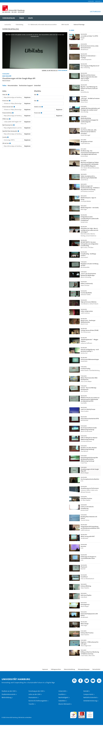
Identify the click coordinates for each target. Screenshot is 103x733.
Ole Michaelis (84, 538)
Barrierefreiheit (96, 669)
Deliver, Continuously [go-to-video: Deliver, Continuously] (87, 283)
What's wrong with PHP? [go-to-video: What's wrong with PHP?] (88, 536)
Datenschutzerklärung (69, 669)
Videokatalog (19, 24)
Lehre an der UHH (34, 694)
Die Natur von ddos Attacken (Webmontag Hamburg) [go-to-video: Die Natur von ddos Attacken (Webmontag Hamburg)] (89, 448)
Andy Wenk (84, 597)
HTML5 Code (6, 119)
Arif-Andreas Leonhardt (87, 191)
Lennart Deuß (89, 236)
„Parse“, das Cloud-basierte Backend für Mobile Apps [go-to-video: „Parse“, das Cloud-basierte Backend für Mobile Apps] (88, 274)
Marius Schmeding (86, 277)
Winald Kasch (84, 49)
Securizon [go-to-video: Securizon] (83, 546)
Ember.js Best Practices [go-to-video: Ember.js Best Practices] (87, 633)
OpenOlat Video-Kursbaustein (10, 131)
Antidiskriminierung (90, 701)
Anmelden (91, 1)
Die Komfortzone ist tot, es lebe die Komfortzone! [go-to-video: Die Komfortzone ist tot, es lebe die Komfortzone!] (89, 47)
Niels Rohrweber (85, 234)
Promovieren (33, 697)
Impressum (45, 669)
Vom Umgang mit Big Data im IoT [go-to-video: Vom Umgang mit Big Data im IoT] (90, 66)
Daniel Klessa (84, 180)
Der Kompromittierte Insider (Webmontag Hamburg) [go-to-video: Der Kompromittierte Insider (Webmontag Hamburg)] (89, 428)
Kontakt (86, 691)
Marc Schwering (85, 67)
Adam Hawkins (85, 588)
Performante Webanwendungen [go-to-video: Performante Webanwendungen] (90, 359)
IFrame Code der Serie (8, 107)
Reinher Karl (84, 353)
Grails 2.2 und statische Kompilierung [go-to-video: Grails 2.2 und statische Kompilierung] (87, 507)
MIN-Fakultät (65, 24)
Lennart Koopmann (86, 59)
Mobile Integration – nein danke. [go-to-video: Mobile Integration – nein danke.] (90, 207)
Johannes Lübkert (86, 490)
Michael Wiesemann (93, 168)
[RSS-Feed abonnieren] (69, 30)
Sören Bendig (84, 112)
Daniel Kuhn (84, 361)
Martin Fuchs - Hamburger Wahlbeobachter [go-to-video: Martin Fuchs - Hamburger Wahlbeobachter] (88, 321)
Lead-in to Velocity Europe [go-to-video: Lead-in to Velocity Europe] (88, 409)
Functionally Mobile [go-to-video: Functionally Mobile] (86, 293)
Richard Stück (84, 510)
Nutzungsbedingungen (83, 669)
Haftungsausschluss (56, 669)
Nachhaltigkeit (63, 697)
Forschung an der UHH (36, 691)
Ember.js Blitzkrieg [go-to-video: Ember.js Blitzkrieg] (86, 586)
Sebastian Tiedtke (86, 294)
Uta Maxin (83, 170)
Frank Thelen (84, 655)
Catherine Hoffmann (86, 343)
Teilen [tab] (4, 85)
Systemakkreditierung (98, 712)
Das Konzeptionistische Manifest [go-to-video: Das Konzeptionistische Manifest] (90, 479)
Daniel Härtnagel (85, 135)
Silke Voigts (84, 625)
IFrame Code (6, 101)
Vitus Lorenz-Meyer (86, 381)
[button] (98, 1)
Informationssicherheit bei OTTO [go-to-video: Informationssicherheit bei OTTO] (90, 418)
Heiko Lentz (94, 490)
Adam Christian (85, 285)
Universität (62, 691)
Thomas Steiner (85, 520)
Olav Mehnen (84, 451)
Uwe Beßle (84, 403)
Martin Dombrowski (86, 431)
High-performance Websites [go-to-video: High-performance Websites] (88, 302)
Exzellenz (61, 694)
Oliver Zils (83, 123)
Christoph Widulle (86, 201)
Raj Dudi (83, 569)
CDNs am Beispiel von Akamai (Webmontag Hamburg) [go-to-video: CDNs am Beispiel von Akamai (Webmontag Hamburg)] (89, 438)
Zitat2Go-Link (38, 107)
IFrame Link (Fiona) (7, 113)
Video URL (5, 94)
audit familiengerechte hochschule (73, 714)
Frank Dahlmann (85, 143)
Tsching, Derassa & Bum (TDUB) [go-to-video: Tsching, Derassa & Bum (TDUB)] (89, 330)
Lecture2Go (7, 24)
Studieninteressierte (8, 694)
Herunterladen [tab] (13, 85)
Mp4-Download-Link (8, 125)
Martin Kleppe (6, 80)
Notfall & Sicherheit (90, 697)
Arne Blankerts (85, 304)
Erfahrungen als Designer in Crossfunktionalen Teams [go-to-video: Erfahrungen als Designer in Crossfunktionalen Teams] (88, 557)
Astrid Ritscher (85, 92)
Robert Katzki (84, 370)
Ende (36, 101)
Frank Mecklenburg (94, 370)
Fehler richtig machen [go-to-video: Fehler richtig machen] (87, 311)
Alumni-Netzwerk (64, 704)
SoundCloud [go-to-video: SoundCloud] (84, 577)
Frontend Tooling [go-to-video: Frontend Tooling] (85, 368)
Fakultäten (62, 701)
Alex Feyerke (84, 391)
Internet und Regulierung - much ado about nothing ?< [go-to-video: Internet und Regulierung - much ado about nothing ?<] (90, 350)
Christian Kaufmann (86, 441)
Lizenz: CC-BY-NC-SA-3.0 (50, 70)
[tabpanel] (34, 118)
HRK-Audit (89, 712)
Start (36, 94)
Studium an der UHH (9, 691)
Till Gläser (90, 247)
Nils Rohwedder (85, 267)
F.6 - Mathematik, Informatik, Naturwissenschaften (42, 24)
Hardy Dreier (84, 222)
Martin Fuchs (84, 324)
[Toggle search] (98, 18)
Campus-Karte (88, 694)
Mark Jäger (84, 209)
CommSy (5, 137)
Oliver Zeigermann (86, 645)
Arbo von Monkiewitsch (87, 579)
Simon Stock (84, 102)
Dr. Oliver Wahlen (85, 500)
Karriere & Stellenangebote (38, 701)
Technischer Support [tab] (26, 85)
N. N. (82, 39)
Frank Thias (84, 463)
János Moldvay (85, 80)
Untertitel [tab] (37, 85)
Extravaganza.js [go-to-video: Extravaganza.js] (85, 604)
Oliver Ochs (91, 655)
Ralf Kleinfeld (84, 420)
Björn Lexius (84, 247)
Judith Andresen (85, 313)
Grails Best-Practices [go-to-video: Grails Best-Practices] (86, 498)
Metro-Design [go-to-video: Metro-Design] (85, 623)
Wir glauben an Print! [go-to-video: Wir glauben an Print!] (87, 141)
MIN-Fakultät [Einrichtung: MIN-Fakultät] (6, 76)
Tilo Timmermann (86, 332)
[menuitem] (8, 18)
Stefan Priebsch (93, 304)
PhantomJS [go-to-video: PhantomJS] (84, 567)
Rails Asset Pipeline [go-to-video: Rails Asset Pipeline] (86, 595)
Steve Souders (85, 411)
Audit (79, 712)
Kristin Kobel (84, 156)
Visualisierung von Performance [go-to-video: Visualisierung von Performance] (90, 488)
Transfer (31, 704)
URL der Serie (6, 143)
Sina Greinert (84, 257)
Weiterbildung (6, 697)
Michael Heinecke (85, 492)
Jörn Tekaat (84, 168)
